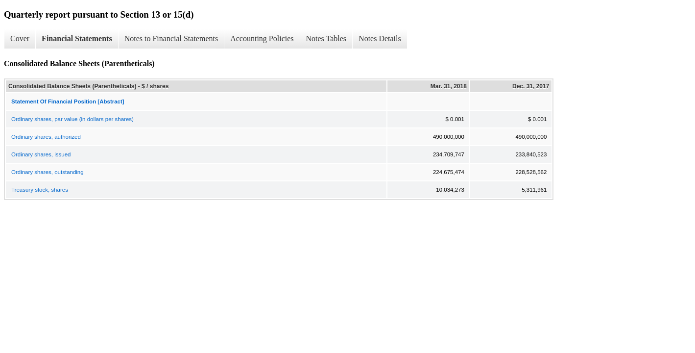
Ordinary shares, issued (41, 154)
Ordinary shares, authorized (46, 137)
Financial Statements (77, 38)
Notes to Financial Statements (171, 38)
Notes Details (380, 38)
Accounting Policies (261, 38)
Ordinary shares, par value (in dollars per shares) (72, 119)
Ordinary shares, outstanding (47, 172)
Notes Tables (326, 38)
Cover (19, 38)
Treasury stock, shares (39, 190)
